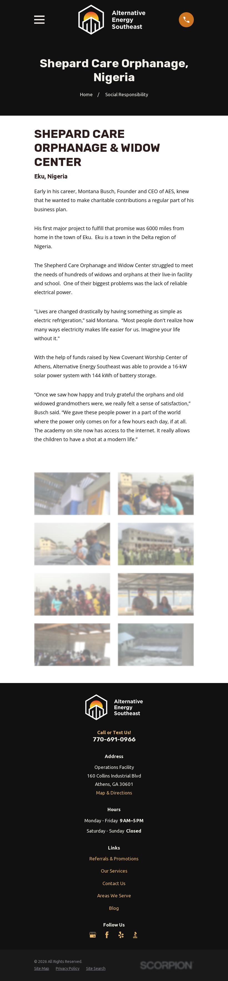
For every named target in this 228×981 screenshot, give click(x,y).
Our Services (114, 870)
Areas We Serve (114, 895)
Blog (114, 908)
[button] (72, 493)
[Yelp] (121, 935)
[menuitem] (41, 968)
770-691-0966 (114, 739)
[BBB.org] (135, 935)
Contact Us (114, 883)
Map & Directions (114, 792)
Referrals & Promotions (114, 858)
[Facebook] (107, 935)
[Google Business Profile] (92, 935)
